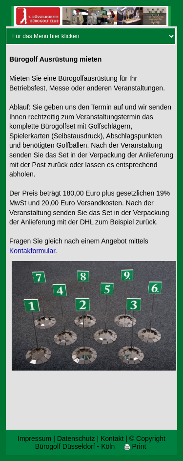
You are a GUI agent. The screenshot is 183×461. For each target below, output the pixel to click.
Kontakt (112, 438)
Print (135, 446)
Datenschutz (76, 438)
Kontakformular (32, 251)
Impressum (34, 438)
